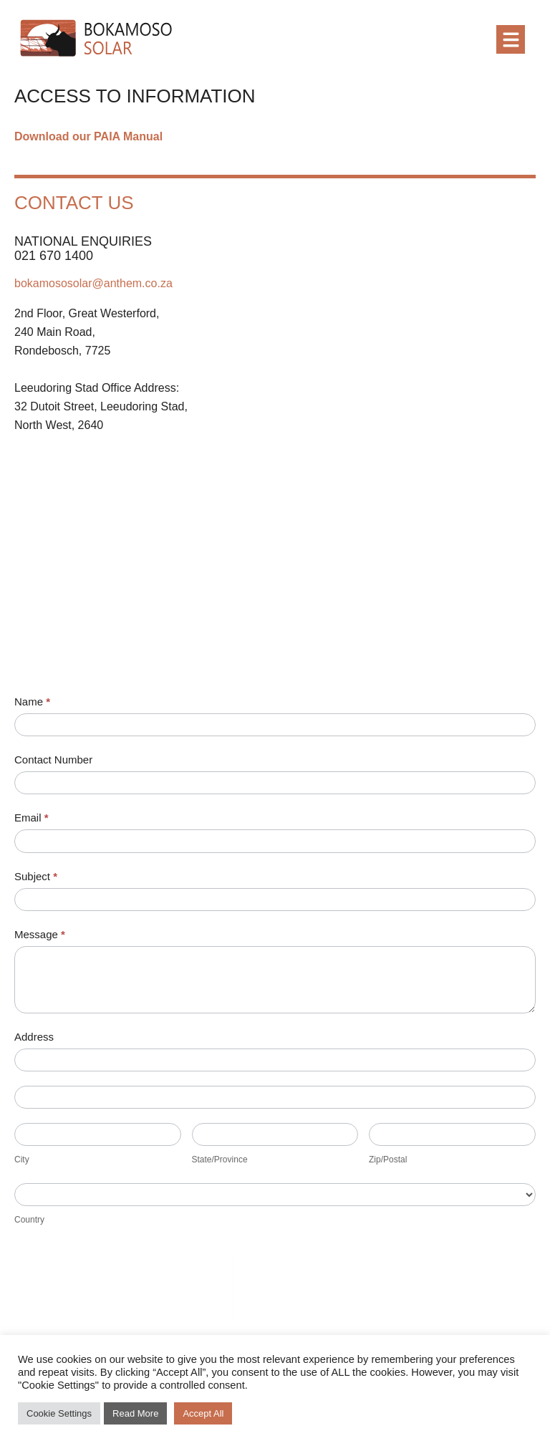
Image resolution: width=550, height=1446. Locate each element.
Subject (35, 876)
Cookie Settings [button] (59, 1413)
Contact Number (53, 759)
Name (32, 701)
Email (31, 817)
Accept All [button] (203, 1413)
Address (34, 1037)
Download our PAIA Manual (88, 136)
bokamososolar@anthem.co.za (93, 283)
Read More (135, 1413)
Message (39, 934)
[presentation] (123, 1286)
